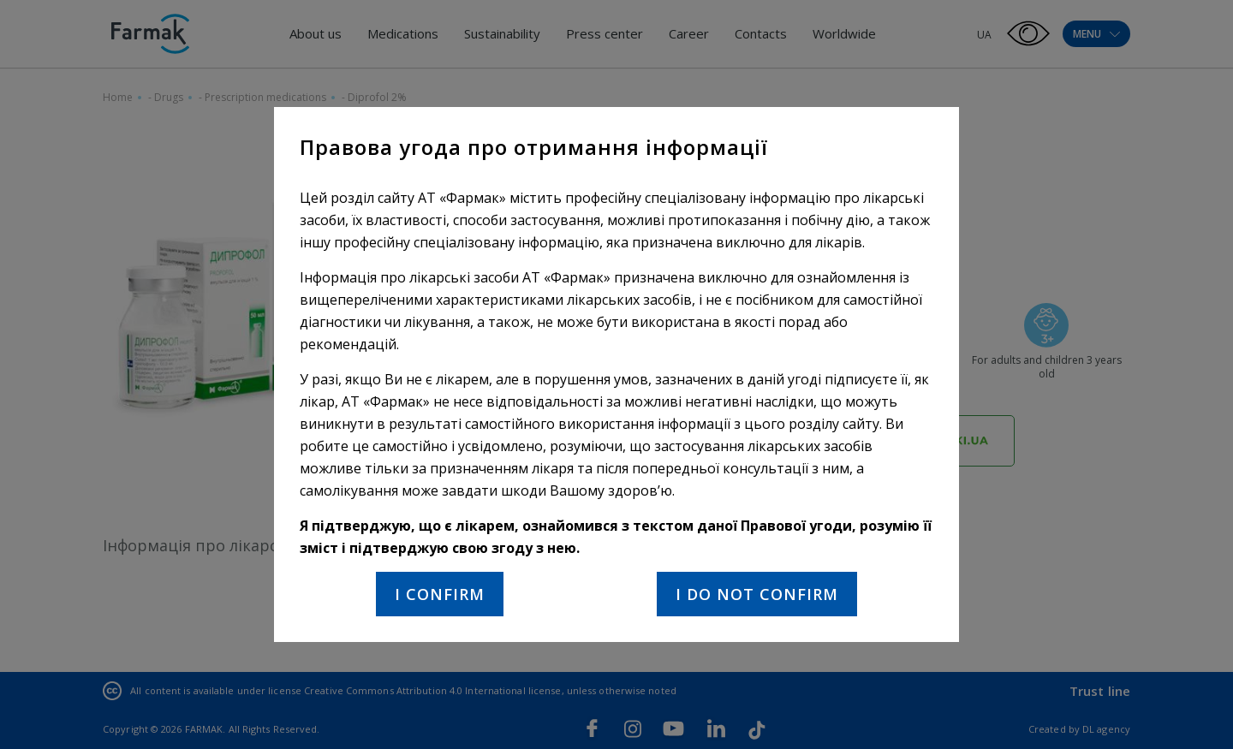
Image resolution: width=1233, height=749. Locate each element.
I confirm (440, 594)
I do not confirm (757, 594)
